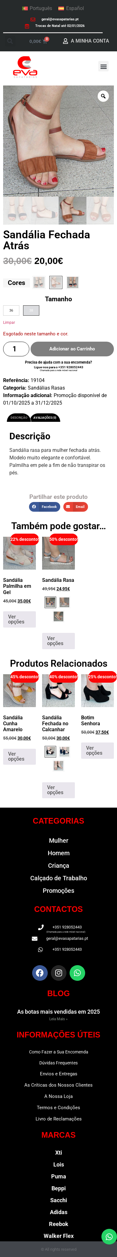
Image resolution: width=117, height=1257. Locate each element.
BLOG (58, 993)
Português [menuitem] (41, 8)
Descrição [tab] (19, 417)
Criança (58, 865)
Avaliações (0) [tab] (44, 417)
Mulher (58, 840)
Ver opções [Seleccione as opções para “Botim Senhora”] (94, 750)
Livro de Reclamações (59, 1119)
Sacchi (58, 1200)
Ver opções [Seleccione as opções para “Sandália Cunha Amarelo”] (16, 756)
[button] (10, 41)
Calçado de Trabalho (58, 878)
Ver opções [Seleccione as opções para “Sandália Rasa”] (55, 640)
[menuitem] (37, 8)
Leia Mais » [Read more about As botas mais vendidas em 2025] (58, 1019)
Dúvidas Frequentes (58, 1062)
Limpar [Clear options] (9, 322)
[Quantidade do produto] (16, 349)
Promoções (58, 890)
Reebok (58, 1224)
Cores (16, 282)
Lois (58, 1164)
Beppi (58, 1188)
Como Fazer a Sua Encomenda (58, 1051)
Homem (59, 853)
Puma (58, 1176)
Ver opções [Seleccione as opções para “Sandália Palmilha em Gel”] (16, 619)
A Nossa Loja (58, 1096)
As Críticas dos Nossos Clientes (58, 1085)
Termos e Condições (58, 1107)
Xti (58, 1152)
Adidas (58, 1212)
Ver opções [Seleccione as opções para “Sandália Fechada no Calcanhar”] (55, 789)
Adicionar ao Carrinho (72, 349)
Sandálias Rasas (46, 388)
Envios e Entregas (58, 1074)
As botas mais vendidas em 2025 (58, 1011)
